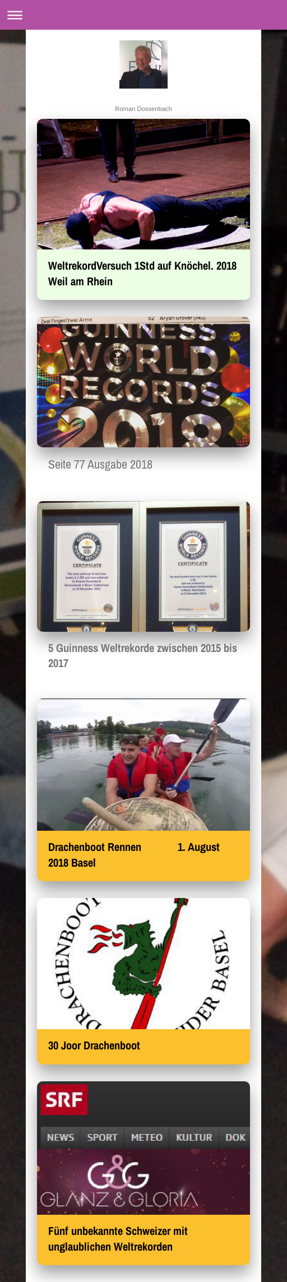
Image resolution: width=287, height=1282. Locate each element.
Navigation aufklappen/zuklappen (143, 15)
